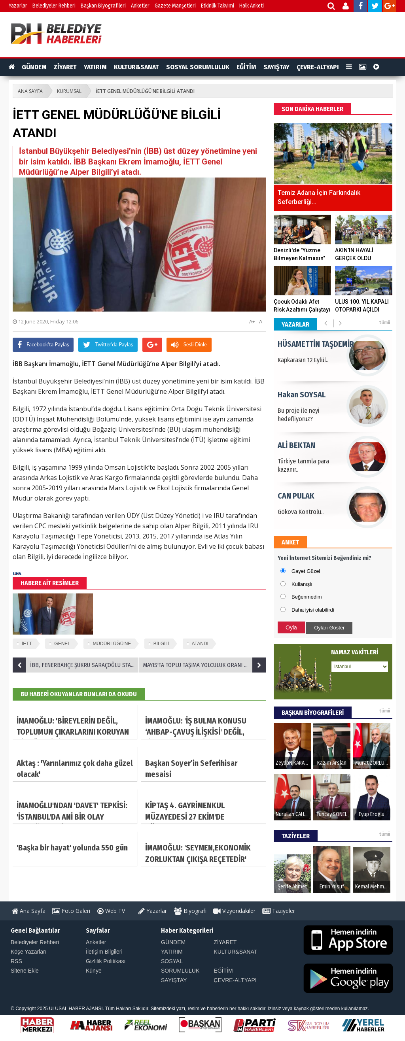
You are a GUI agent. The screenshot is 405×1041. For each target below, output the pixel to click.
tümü (384, 322)
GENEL (62, 643)
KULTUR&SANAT (136, 67)
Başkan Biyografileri (103, 5)
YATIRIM (95, 67)
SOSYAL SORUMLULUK (197, 67)
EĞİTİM (246, 67)
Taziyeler (278, 910)
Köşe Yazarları (29, 951)
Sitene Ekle (25, 970)
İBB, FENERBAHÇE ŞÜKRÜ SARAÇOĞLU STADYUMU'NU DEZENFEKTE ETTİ (76, 665)
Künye (94, 970)
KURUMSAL (69, 91)
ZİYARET (65, 67)
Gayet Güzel (305, 571)
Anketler (140, 5)
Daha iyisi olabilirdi (312, 610)
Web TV (111, 910)
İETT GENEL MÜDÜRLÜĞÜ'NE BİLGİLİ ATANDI (145, 91)
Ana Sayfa (28, 910)
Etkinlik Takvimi (217, 5)
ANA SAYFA (30, 91)
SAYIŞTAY (276, 67)
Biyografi (190, 910)
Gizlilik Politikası (105, 961)
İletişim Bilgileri (104, 951)
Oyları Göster (329, 628)
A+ (252, 321)
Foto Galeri (71, 910)
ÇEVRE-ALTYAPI (318, 67)
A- (261, 321)
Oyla (291, 627)
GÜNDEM (34, 67)
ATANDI (200, 643)
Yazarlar (18, 5)
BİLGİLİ (161, 643)
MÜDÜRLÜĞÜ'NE (112, 643)
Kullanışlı (301, 584)
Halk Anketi (251, 5)
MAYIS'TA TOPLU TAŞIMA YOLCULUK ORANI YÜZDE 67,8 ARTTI (204, 665)
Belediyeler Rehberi (54, 5)
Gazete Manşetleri (175, 5)
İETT (27, 643)
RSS (16, 961)
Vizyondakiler (234, 910)
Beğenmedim (306, 597)
